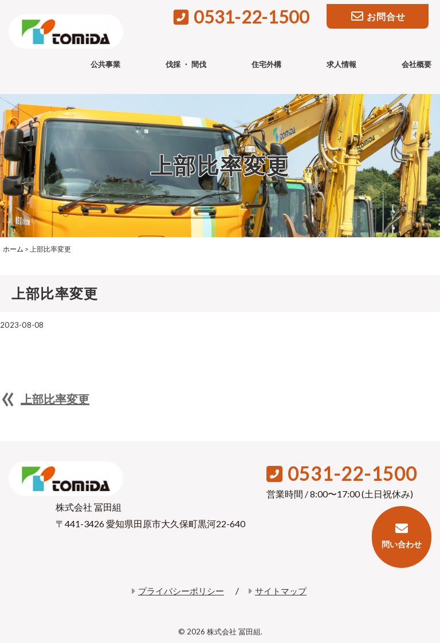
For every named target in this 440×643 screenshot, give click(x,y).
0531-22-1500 (241, 16)
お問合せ (378, 17)
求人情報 (341, 64)
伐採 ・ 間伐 (186, 64)
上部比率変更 (55, 399)
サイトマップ (277, 591)
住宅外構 (266, 64)
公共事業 (105, 64)
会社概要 (416, 64)
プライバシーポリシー (177, 591)
